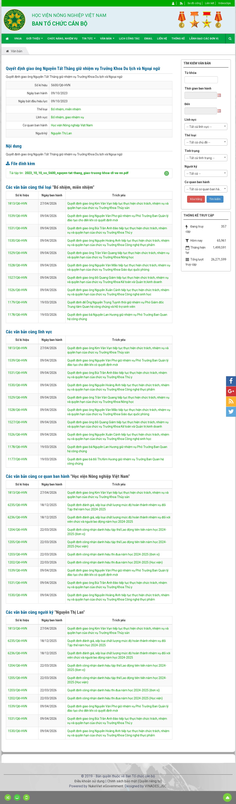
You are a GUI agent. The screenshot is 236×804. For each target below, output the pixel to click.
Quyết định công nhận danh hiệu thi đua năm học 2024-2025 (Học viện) (115, 562)
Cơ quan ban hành (197, 182)
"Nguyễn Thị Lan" (70, 612)
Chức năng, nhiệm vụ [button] (62, 38)
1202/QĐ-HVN (17, 562)
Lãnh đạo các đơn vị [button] (203, 38)
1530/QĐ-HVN (17, 240)
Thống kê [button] (178, 38)
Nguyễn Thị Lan (61, 133)
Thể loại (190, 135)
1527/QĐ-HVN (17, 277)
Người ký (191, 166)
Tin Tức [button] (89, 40)
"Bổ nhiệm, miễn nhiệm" (73, 187)
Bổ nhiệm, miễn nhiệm (66, 109)
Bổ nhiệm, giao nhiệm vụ (67, 117)
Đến (187, 104)
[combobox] (206, 126)
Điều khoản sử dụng (89, 781)
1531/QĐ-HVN (17, 228)
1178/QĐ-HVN (17, 314)
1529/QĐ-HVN (17, 253)
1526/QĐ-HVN (17, 290)
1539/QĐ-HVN (17, 216)
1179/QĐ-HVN (17, 302)
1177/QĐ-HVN (17, 459)
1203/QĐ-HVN (17, 554)
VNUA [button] (18, 38)
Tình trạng (192, 151)
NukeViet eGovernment (105, 786)
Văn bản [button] (107, 40)
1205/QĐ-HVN (17, 542)
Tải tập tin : (68, 173)
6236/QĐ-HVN (17, 517)
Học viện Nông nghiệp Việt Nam (72, 125)
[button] (166, 173)
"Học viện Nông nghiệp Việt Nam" (100, 476)
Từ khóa (190, 73)
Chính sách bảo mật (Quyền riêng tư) (134, 781)
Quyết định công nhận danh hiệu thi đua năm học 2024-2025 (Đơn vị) (113, 554)
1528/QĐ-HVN (17, 265)
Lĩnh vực (190, 119)
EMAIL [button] (148, 38)
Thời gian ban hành (198, 88)
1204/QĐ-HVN (17, 529)
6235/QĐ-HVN (17, 505)
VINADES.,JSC (156, 786)
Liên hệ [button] (162, 38)
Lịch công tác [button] (129, 38)
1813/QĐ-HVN (17, 203)
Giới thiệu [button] (34, 40)
